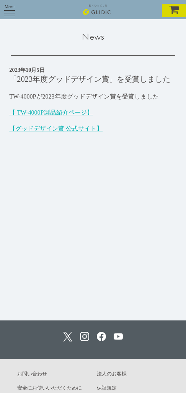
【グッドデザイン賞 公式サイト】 (56, 128)
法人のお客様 (112, 373)
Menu (9, 8)
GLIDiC (96, 9)
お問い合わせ (32, 373)
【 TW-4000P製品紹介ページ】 (51, 112)
